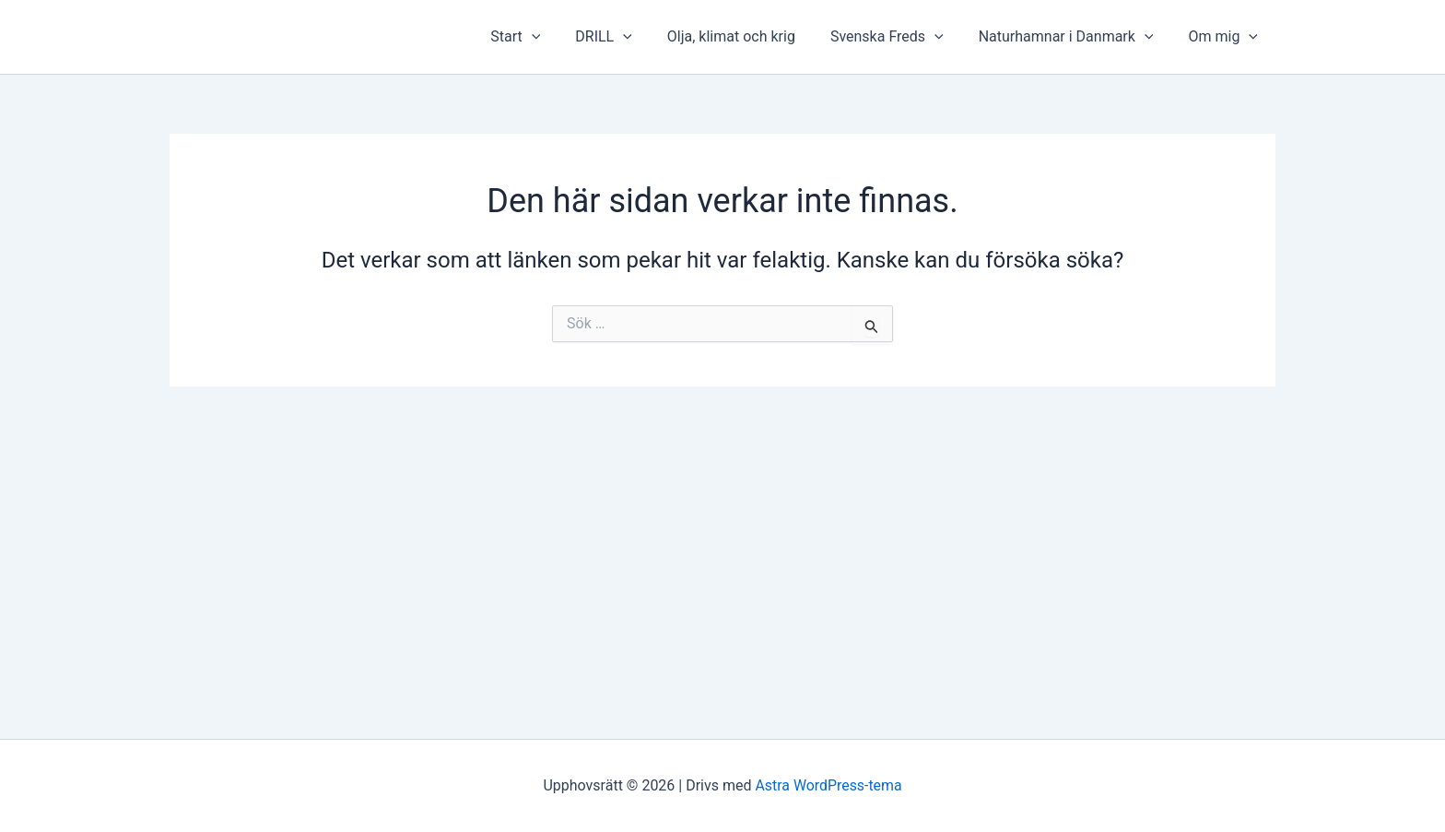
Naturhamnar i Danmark (1074, 37)
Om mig (1226, 37)
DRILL (628, 37)
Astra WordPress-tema (828, 785)
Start (545, 37)
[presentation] (562, 37)
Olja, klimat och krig (751, 36)
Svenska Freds (900, 37)
